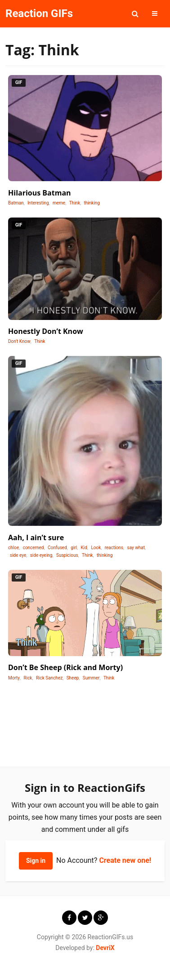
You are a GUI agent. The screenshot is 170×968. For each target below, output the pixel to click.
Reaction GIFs (39, 13)
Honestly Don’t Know (45, 331)
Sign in (35, 860)
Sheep (73, 677)
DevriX (105, 947)
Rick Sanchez (49, 677)
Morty (14, 677)
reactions (114, 547)
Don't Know (19, 341)
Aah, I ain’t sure (36, 537)
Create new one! (125, 860)
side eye (18, 555)
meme (59, 202)
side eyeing (41, 555)
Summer (91, 677)
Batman (16, 202)
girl (74, 547)
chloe (13, 547)
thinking (92, 202)
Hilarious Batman (39, 193)
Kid (84, 547)
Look (96, 547)
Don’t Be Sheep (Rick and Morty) (65, 667)
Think (75, 202)
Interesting (38, 202)
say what (136, 547)
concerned (33, 547)
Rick (28, 677)
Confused (57, 547)
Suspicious (67, 555)
